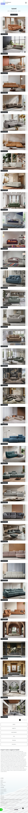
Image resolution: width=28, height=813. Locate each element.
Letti (1, 794)
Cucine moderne (3, 790)
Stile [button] (14, 736)
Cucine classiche (3, 789)
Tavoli (2, 783)
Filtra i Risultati (14, 14)
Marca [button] (14, 724)
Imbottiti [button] (14, 728)
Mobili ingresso (3, 782)
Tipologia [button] (14, 740)
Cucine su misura (3, 791)
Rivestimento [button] (14, 732)
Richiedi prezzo (4, 34)
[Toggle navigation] (25, 2)
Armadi (2, 784)
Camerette (2, 795)
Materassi (2, 798)
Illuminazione (3, 785)
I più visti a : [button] (14, 744)
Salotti (2, 781)
